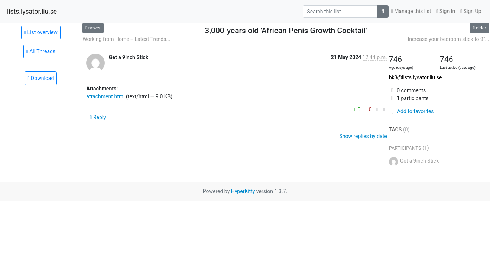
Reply (98, 117)
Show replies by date (363, 136)
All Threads (41, 51)
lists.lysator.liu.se (32, 11)
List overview (41, 32)
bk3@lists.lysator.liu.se (415, 77)
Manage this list (411, 11)
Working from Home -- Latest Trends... (126, 39)
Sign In (445, 11)
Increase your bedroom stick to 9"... (448, 39)
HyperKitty (243, 191)
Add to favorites (411, 111)
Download (40, 78)
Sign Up (470, 11)
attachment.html (105, 96)
